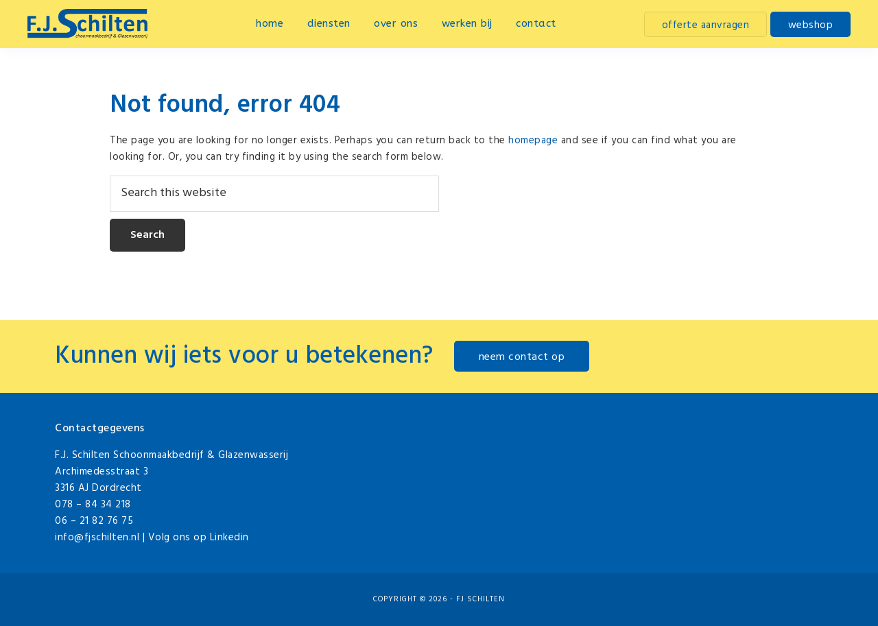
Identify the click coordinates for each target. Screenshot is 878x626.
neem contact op (522, 357)
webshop (810, 25)
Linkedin (229, 537)
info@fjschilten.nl (97, 537)
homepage (533, 140)
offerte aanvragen (706, 25)
